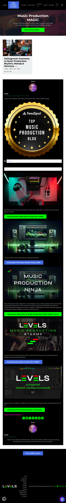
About (45, 5)
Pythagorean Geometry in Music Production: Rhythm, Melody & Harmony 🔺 (17, 62)
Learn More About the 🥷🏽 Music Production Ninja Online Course (33, 315)
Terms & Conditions (23, 481)
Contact (24, 499)
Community (30, 5)
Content (38, 5)
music (15, 68)
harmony (6, 68)
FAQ (25, 479)
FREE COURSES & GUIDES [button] (13, 5)
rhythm (18, 68)
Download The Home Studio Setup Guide (24, 263)
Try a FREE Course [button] (33, 456)
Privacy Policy (25, 485)
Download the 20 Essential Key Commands (24, 412)
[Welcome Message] (4, 499)
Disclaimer (23, 497)
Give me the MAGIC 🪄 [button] (33, 30)
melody (10, 68)
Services (51, 5)
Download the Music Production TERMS (23, 364)
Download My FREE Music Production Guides (25, 217)
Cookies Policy (24, 489)
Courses (23, 5)
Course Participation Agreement (23, 494)
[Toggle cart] (62, 5)
